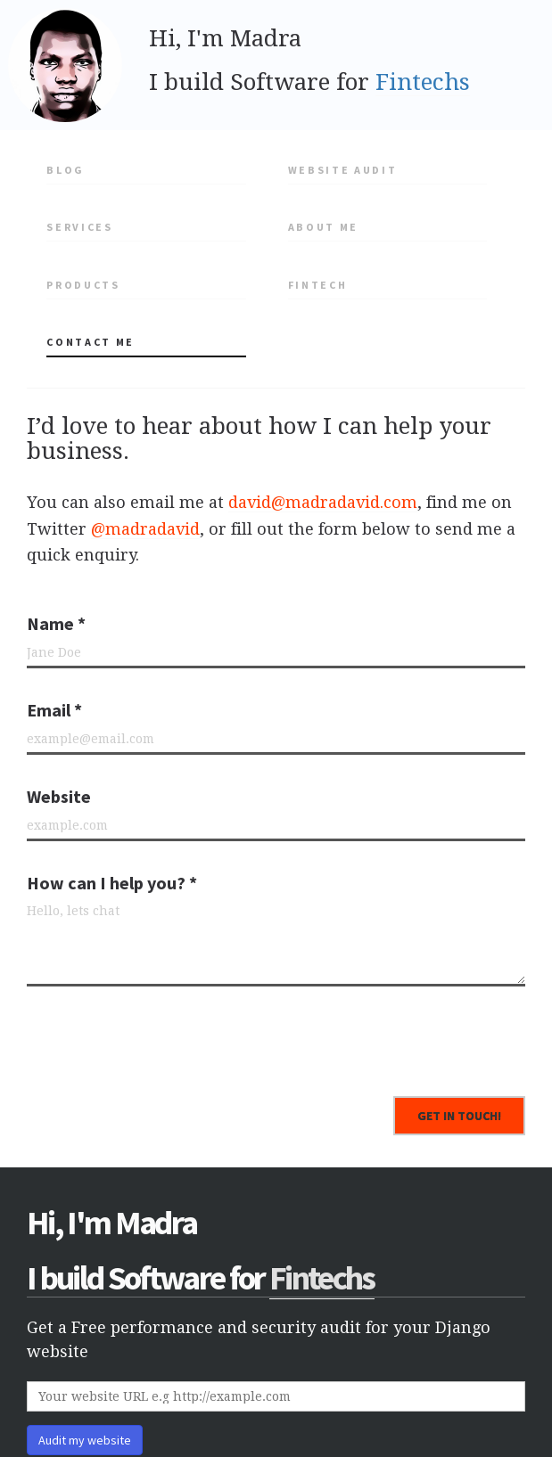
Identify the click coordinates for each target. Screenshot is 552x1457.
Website (59, 796)
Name (56, 623)
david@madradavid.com (322, 502)
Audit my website (84, 1440)
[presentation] (162, 1034)
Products (82, 284)
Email (54, 710)
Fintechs (422, 82)
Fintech (318, 284)
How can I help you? (112, 883)
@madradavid (145, 529)
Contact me (90, 341)
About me (323, 226)
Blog (65, 169)
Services (79, 226)
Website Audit (343, 169)
